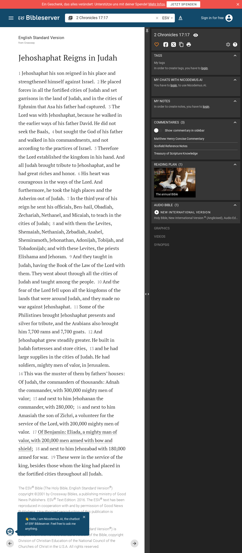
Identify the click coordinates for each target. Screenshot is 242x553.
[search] (115, 17)
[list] (195, 146)
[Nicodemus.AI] (10, 532)
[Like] (156, 44)
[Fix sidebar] (147, 31)
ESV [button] (168, 18)
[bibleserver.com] (39, 18)
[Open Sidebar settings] (228, 44)
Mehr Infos (156, 4)
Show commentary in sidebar (185, 130)
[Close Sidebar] (147, 294)
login (204, 68)
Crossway (29, 42)
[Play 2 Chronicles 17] (195, 212)
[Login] (229, 18)
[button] (238, 4)
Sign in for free (212, 18)
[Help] (235, 44)
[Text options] (180, 18)
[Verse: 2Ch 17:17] (195, 35)
